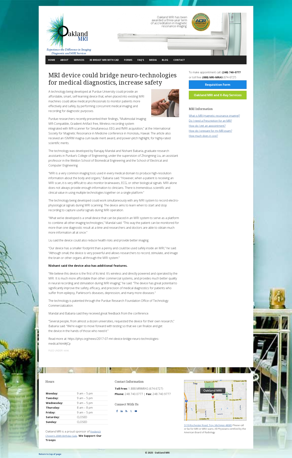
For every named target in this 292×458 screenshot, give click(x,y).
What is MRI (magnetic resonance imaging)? (214, 115)
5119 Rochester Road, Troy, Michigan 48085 (212, 425)
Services (85, 60)
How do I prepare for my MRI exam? (210, 130)
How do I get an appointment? (207, 125)
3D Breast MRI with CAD (117, 60)
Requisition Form (217, 84)
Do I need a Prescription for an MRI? (210, 120)
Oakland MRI (68, 34)
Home (53, 60)
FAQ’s (161, 60)
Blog (190, 60)
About (67, 60)
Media (177, 60)
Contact (207, 60)
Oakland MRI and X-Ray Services (218, 95)
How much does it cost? (203, 135)
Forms (146, 60)
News (67, 350)
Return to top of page (51, 453)
